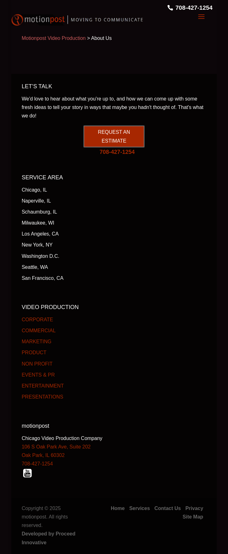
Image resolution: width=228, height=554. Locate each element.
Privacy (194, 508)
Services (139, 508)
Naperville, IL (36, 201)
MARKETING (36, 341)
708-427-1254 (193, 7)
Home (118, 508)
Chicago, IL (34, 190)
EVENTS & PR (38, 374)
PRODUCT (34, 352)
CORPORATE (37, 319)
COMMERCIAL (38, 330)
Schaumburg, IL (39, 212)
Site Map (193, 516)
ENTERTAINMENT (43, 385)
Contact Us (167, 508)
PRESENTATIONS (42, 396)
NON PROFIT (37, 364)
